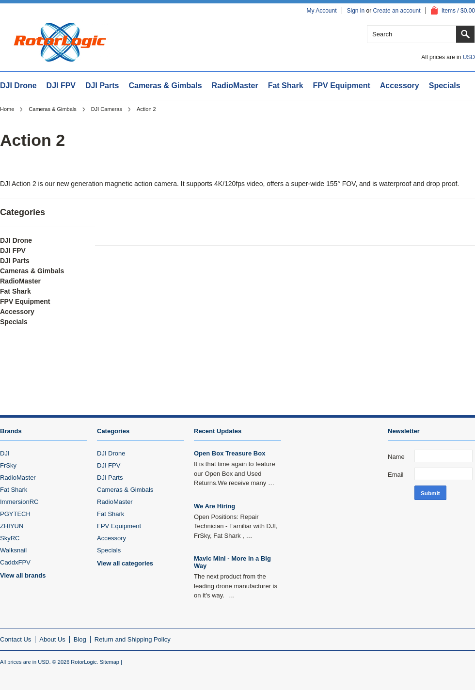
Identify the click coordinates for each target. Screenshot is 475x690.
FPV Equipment (341, 85)
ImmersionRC (19, 501)
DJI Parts (102, 85)
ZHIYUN (11, 526)
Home (7, 109)
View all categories (125, 563)
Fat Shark (285, 85)
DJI (5, 453)
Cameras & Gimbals (165, 85)
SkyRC (9, 538)
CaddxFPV (15, 562)
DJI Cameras (106, 109)
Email (396, 474)
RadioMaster (235, 85)
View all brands (23, 575)
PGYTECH (15, 514)
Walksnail (13, 550)
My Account (321, 10)
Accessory (399, 85)
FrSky (8, 465)
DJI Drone (18, 85)
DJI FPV (61, 85)
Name (396, 456)
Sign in (356, 10)
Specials (444, 85)
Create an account (397, 10)
